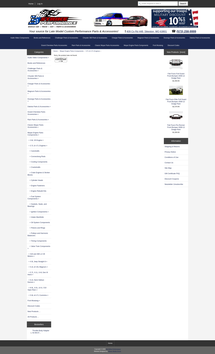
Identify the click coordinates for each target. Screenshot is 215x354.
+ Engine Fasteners (36, 186)
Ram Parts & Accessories (81, 45)
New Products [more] (176, 52)
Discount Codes (173, 45)
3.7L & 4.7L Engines (93, 51)
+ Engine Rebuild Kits (37, 191)
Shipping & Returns (172, 147)
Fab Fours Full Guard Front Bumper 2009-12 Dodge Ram (176, 69)
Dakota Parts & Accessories (200, 38)
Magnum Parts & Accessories (148, 38)
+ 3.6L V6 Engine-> (36, 140)
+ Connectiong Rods (36, 156)
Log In (40, 4)
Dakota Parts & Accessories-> (39, 106)
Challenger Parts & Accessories (66, 38)
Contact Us (169, 163)
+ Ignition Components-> (38, 212)
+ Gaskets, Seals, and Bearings (37, 205)
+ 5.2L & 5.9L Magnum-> (38, 267)
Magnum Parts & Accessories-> (39, 92)
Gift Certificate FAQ (172, 173)
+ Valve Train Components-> (39, 247)
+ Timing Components (37, 241)
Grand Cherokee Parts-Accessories (54, 45)
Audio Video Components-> (38, 58)
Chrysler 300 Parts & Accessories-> (36, 77)
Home (30, 4)
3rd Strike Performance (113, 349)
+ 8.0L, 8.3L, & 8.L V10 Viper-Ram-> (37, 289)
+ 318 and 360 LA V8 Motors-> (36, 255)
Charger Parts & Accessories (122, 38)
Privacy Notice (170, 152)
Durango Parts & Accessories (174, 38)
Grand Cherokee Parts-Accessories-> (37, 113)
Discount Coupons (172, 179)
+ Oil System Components (39, 222)
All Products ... (33, 317)
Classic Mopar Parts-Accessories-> (36, 126)
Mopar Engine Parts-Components (71, 51)
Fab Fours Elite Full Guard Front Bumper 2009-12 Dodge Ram (176, 95)
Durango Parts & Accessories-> (39, 100)
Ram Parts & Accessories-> (38, 120)
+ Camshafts (33, 151)
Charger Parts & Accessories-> (39, 85)
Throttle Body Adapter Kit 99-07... (40, 332)
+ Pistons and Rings (36, 228)
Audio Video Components (19, 38)
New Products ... (34, 311)
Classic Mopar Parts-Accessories (107, 45)
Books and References (42, 38)
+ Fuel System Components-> (34, 197)
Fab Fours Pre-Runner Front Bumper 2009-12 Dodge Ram (176, 121)
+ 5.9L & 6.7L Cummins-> (38, 295)
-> (36, 134)
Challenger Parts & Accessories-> (35, 69)
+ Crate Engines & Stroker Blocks (39, 173)
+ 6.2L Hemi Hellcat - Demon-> (36, 281)
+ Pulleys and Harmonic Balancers (38, 234)
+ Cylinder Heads (35, 180)
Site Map (168, 168)
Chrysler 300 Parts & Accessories (95, 38)
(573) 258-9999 (186, 31)
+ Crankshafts (34, 167)
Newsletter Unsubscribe (174, 184)
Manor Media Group (114, 351)
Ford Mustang (158, 45)
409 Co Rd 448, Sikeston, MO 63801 (147, 31)
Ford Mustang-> (34, 301)
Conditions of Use (171, 157)
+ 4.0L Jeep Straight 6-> (37, 261)
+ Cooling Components (37, 162)
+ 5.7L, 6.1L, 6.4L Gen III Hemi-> (38, 273)
